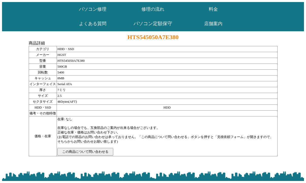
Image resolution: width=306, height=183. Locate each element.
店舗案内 (213, 23)
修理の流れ (152, 9)
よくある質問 (92, 23)
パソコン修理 (92, 9)
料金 (213, 9)
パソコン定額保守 (153, 23)
